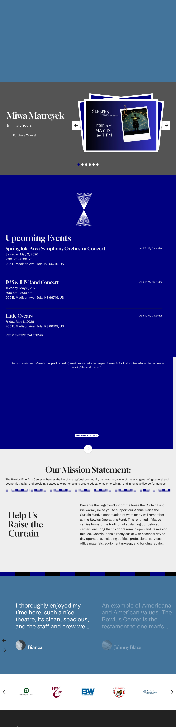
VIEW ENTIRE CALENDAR (24, 322)
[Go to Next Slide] (88, 435)
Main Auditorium (137, 722)
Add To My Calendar (150, 235)
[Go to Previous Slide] (5, 679)
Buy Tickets (98, 722)
